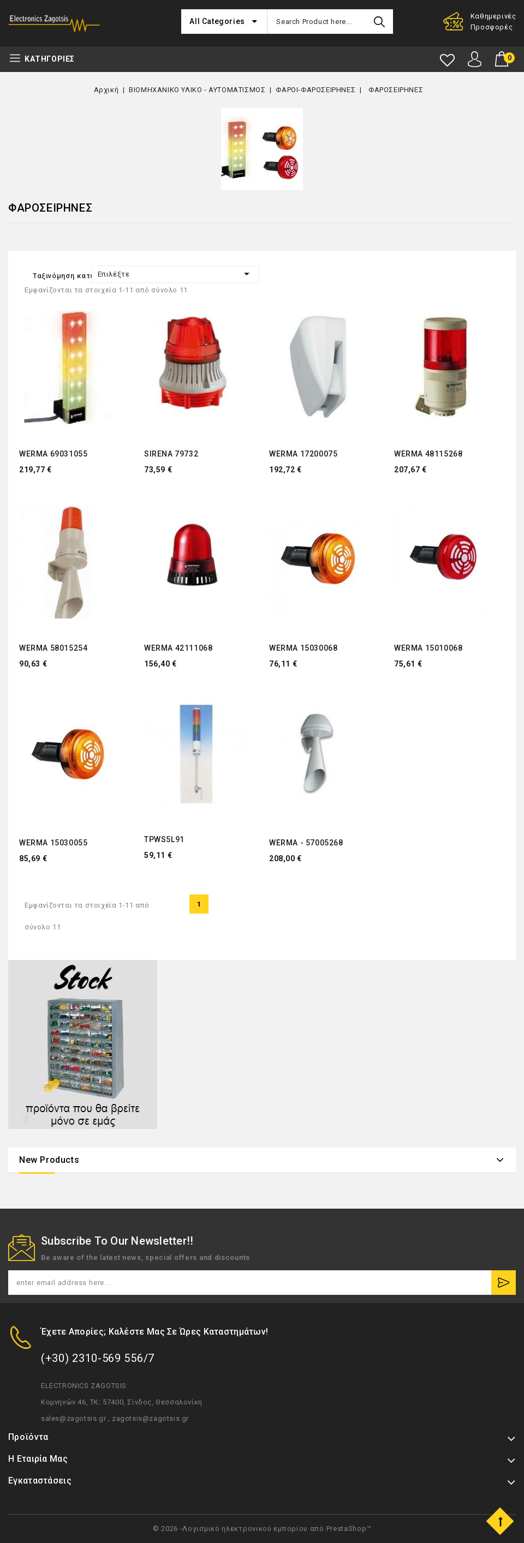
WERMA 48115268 (428, 453)
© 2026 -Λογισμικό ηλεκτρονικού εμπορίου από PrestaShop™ (262, 1528)
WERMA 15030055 (53, 842)
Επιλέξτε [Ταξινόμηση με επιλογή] (176, 273)
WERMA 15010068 (428, 648)
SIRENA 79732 (171, 453)
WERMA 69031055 (53, 453)
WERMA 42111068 (178, 648)
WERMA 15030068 (303, 648)
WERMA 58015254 (53, 648)
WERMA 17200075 (303, 453)
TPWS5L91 (164, 839)
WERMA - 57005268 (306, 842)
